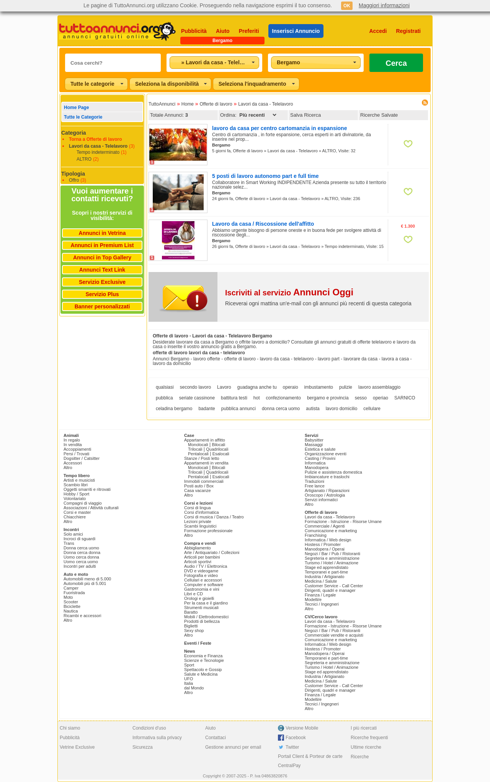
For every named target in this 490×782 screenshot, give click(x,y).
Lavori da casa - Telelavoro (98, 146)
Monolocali (198, 444)
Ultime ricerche (366, 747)
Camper (71, 588)
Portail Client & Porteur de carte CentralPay (310, 761)
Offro (74, 180)
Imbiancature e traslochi (327, 476)
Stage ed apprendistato (326, 567)
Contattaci (215, 737)
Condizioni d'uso (149, 728)
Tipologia (73, 174)
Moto (68, 597)
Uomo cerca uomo (81, 561)
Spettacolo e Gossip (203, 669)
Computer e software (203, 584)
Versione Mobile (302, 728)
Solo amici (73, 534)
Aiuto (223, 31)
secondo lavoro (195, 387)
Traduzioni (314, 481)
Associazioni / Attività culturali (91, 507)
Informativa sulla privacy (157, 737)
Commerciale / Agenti (325, 526)
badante (206, 408)
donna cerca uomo (281, 408)
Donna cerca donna (82, 552)
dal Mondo (194, 688)
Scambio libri (76, 484)
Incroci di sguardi (79, 538)
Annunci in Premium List (102, 245)
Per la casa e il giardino (206, 603)
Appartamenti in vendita (206, 463)
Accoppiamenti (77, 449)
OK (346, 5)
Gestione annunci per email (233, 747)
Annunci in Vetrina (102, 233)
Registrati (408, 31)
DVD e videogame (201, 571)
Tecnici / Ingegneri (322, 604)
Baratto (191, 612)
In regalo (72, 440)
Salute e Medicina (200, 674)
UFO (188, 678)
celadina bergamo (174, 408)
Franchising (316, 535)
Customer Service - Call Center (334, 585)
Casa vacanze (197, 490)
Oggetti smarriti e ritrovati (87, 489)
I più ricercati (364, 728)
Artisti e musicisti (79, 480)
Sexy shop (194, 630)
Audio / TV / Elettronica (205, 566)
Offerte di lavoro (215, 104)
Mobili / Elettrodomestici (206, 616)
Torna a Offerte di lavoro (95, 139)
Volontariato (75, 498)
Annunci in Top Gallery (102, 257)
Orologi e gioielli (199, 598)
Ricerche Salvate (379, 115)
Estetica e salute (320, 449)
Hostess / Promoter (323, 544)
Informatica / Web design (328, 540)
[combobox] (214, 62)
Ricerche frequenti (369, 737)
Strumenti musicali (201, 607)
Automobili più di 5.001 (85, 583)
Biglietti (191, 626)
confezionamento (283, 398)
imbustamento (318, 387)
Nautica (71, 611)
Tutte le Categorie (83, 117)
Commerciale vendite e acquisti (334, 635)
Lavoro (224, 387)
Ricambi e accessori (82, 615)
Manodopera (316, 467)
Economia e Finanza (203, 655)
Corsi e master (77, 512)
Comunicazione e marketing (331, 530)
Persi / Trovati (76, 453)
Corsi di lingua (197, 507)
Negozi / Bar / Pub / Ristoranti (332, 553)
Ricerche (360, 756)
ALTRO (84, 159)
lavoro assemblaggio (379, 387)
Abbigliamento (197, 548)
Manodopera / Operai (325, 549)
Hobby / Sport (76, 494)
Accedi (378, 31)
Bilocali (218, 444)
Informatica (315, 463)
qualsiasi (165, 387)
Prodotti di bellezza (202, 621)
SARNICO (404, 398)
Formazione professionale (208, 530)
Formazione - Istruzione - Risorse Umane (343, 521)
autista (312, 408)
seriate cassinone (197, 398)
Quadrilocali (217, 449)
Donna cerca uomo (81, 548)
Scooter (71, 602)
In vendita (73, 444)
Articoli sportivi (197, 561)
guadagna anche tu (257, 387)
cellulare (372, 408)
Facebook (296, 737)
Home (187, 104)
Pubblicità (194, 31)
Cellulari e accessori (203, 580)
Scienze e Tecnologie (204, 660)
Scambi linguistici (200, 526)
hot (256, 398)
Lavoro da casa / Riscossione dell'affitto (263, 224)
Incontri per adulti (80, 566)
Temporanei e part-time (326, 572)
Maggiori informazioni (384, 5)
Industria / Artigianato (324, 576)
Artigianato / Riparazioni (327, 490)
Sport (189, 665)
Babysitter (314, 440)
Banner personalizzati (102, 306)
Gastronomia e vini (201, 589)
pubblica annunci (238, 408)
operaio (290, 387)
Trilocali (195, 449)
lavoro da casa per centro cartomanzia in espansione (279, 128)
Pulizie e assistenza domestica (333, 472)
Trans (69, 543)
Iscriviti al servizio (289, 292)
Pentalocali (198, 453)
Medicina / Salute (321, 581)
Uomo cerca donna (81, 557)
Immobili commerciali (204, 481)
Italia (188, 683)
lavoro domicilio (342, 408)
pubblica (164, 398)
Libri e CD (193, 593)
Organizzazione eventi (325, 453)
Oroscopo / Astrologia (325, 495)
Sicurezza (142, 747)
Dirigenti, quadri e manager (330, 590)
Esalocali (220, 453)
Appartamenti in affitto (204, 440)
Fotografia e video (201, 575)
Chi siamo (70, 728)
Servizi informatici (321, 499)
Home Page (76, 107)
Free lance (315, 486)
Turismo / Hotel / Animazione (331, 562)
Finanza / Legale (320, 595)
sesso (361, 398)
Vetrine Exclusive (77, 747)
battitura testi (234, 398)
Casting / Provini (320, 458)
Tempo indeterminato (98, 152)
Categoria (73, 133)
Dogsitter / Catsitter (82, 458)
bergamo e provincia (328, 398)
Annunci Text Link (102, 270)
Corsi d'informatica (201, 512)
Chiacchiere (75, 517)
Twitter (292, 747)
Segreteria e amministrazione (332, 558)
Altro (68, 467)
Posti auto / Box (199, 486)
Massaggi (314, 444)
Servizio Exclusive (102, 282)
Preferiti (249, 31)
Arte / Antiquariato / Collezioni (211, 552)
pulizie (345, 387)
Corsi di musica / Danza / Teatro (214, 517)
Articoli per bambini (202, 557)
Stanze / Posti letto (201, 458)
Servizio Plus (102, 294)
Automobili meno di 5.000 (87, 579)
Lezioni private (197, 521)
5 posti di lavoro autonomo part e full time (265, 176)
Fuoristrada (74, 592)
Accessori (73, 463)
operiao (380, 398)
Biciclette (72, 606)
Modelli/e (313, 599)
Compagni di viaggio (83, 503)
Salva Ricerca (305, 115)
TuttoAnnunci (162, 104)
